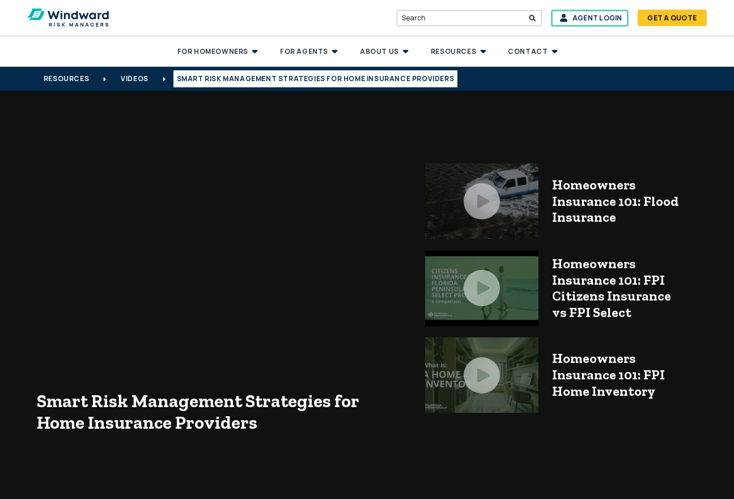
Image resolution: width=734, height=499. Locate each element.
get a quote (672, 18)
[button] (217, 51)
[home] (68, 18)
